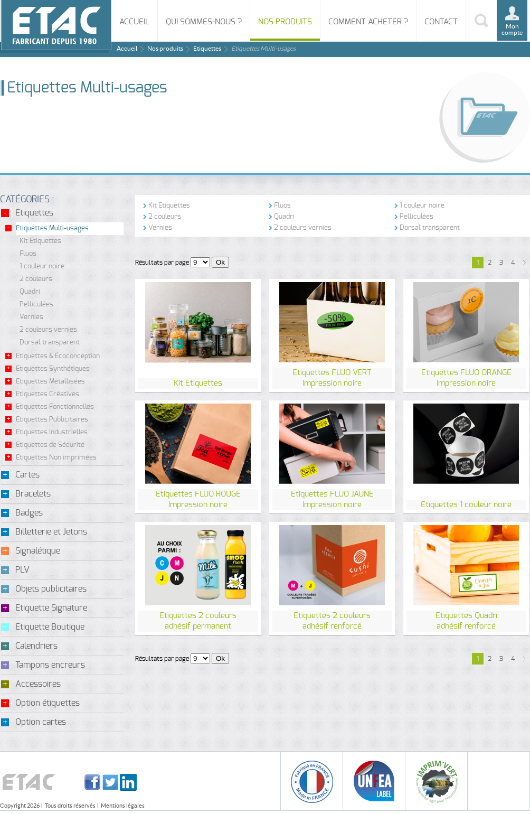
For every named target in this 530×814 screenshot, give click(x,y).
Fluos (28, 253)
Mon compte (512, 29)
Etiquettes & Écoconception (58, 356)
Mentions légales (123, 805)
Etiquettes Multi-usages (52, 228)
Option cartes (40, 722)
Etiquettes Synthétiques (53, 369)
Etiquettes (207, 48)
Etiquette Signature (51, 608)
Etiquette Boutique (49, 627)
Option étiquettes (47, 703)
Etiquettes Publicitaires (52, 419)
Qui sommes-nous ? (204, 22)
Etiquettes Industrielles (52, 432)
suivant (524, 262)
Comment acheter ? (368, 22)
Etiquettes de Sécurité (50, 445)
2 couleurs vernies (48, 329)
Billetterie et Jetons (51, 532)
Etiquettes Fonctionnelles (55, 407)
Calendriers (36, 646)
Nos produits (285, 22)
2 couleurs (36, 279)
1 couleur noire (42, 266)
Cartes (27, 475)
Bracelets (33, 494)
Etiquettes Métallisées (50, 381)
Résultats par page (162, 262)
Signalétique (37, 551)
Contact (441, 22)
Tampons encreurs (50, 665)
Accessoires (38, 684)
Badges (29, 513)
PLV (22, 570)
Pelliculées (36, 304)
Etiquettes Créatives (47, 394)
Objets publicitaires (51, 589)
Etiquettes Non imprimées (56, 457)
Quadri (30, 291)
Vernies (31, 317)
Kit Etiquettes (40, 241)
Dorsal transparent (50, 342)
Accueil (134, 22)
